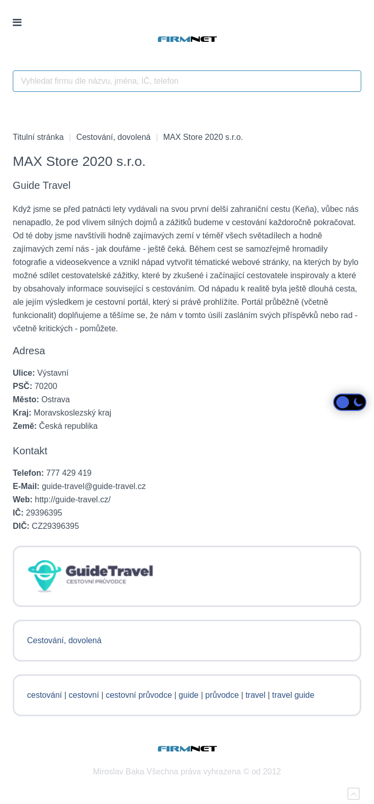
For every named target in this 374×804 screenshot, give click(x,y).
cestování (44, 695)
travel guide (293, 695)
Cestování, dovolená (113, 137)
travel (255, 695)
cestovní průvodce (139, 695)
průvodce (222, 695)
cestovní (84, 695)
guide (188, 695)
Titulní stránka (38, 137)
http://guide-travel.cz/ (73, 499)
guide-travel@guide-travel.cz (94, 486)
